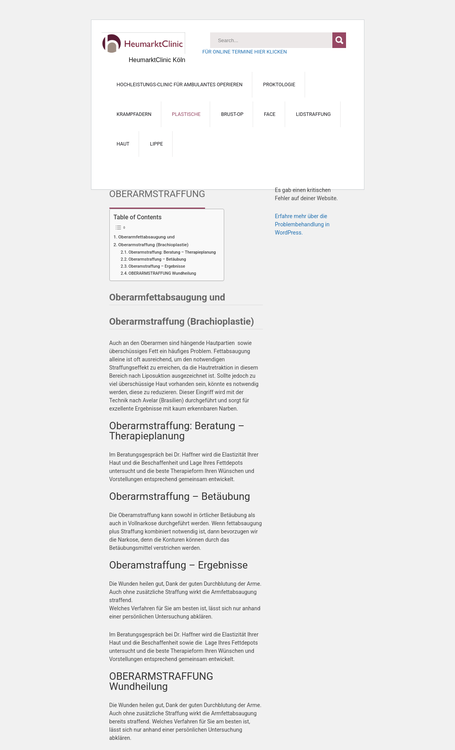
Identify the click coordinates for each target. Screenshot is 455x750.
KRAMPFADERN (134, 114)
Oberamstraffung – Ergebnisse (156, 266)
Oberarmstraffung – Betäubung (157, 259)
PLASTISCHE (186, 114)
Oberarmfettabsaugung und (146, 237)
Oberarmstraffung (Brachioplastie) (153, 244)
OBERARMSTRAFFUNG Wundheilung (162, 273)
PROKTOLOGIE (279, 84)
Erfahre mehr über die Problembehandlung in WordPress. (302, 224)
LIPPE (156, 144)
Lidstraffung (313, 114)
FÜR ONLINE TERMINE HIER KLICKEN (244, 52)
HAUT (123, 144)
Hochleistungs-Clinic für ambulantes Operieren (180, 84)
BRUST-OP (232, 114)
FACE (269, 114)
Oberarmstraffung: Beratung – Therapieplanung (172, 252)
